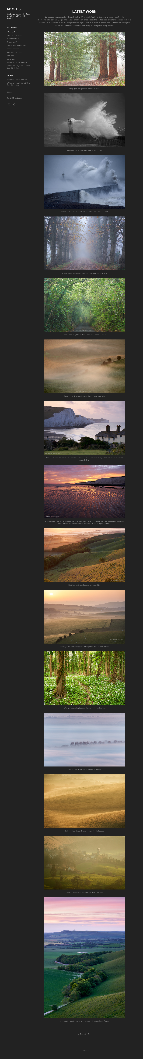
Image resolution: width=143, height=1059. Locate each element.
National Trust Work (14, 35)
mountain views (13, 38)
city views (10, 55)
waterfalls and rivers (14, 52)
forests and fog (12, 42)
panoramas (11, 59)
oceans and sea (13, 49)
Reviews (10, 75)
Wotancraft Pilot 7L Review (17, 62)
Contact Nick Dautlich (15, 98)
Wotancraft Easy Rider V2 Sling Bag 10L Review (18, 67)
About (9, 92)
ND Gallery (14, 9)
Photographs (12, 27)
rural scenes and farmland (17, 45)
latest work (11, 32)
